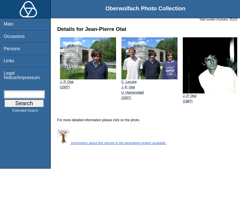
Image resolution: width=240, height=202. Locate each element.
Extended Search (25, 111)
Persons (12, 48)
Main (8, 24)
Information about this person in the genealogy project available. (112, 143)
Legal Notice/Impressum (22, 75)
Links (9, 60)
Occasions (14, 36)
